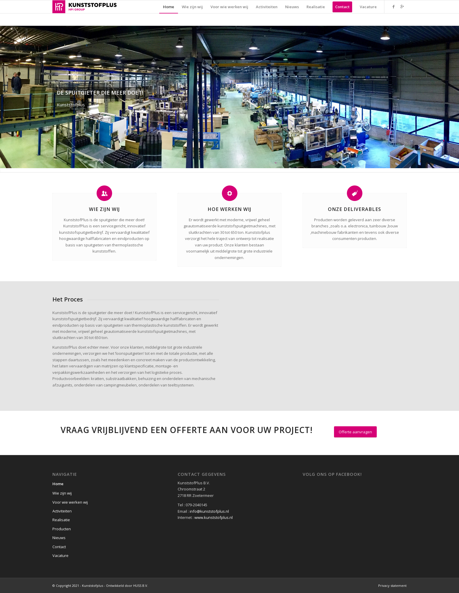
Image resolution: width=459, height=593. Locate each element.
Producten (61, 528)
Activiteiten (62, 511)
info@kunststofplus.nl (209, 511)
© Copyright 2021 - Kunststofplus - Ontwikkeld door (92, 585)
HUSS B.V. (140, 585)
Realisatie (61, 519)
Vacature (60, 555)
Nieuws (59, 537)
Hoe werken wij (229, 209)
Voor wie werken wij (70, 502)
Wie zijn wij (104, 209)
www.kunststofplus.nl (213, 517)
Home (58, 483)
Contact (59, 546)
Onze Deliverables (354, 209)
